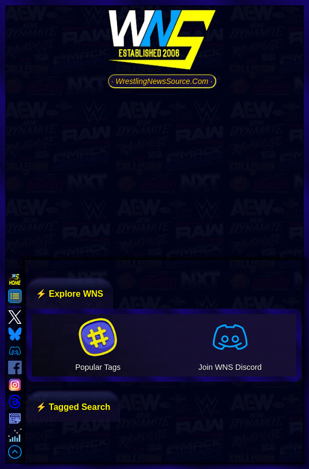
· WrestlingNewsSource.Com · (162, 81)
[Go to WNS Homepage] (162, 41)
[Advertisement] (162, 173)
